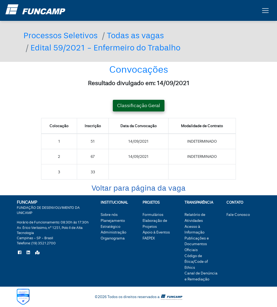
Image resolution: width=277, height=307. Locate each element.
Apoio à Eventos (156, 232)
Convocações (138, 69)
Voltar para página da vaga (138, 188)
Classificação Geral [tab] (138, 105)
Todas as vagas (135, 35)
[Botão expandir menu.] (265, 12)
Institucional (114, 202)
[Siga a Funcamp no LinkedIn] (28, 253)
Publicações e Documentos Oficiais (196, 244)
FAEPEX (149, 238)
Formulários (153, 214)
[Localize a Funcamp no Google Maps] (37, 253)
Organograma (113, 238)
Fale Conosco (238, 214)
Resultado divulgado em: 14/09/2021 (138, 83)
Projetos (151, 202)
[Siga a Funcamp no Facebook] (19, 253)
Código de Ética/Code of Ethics (196, 262)
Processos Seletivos (61, 35)
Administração (113, 232)
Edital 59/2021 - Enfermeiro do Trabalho (105, 48)
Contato (234, 202)
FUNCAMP (48, 207)
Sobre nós (109, 214)
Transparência (198, 202)
